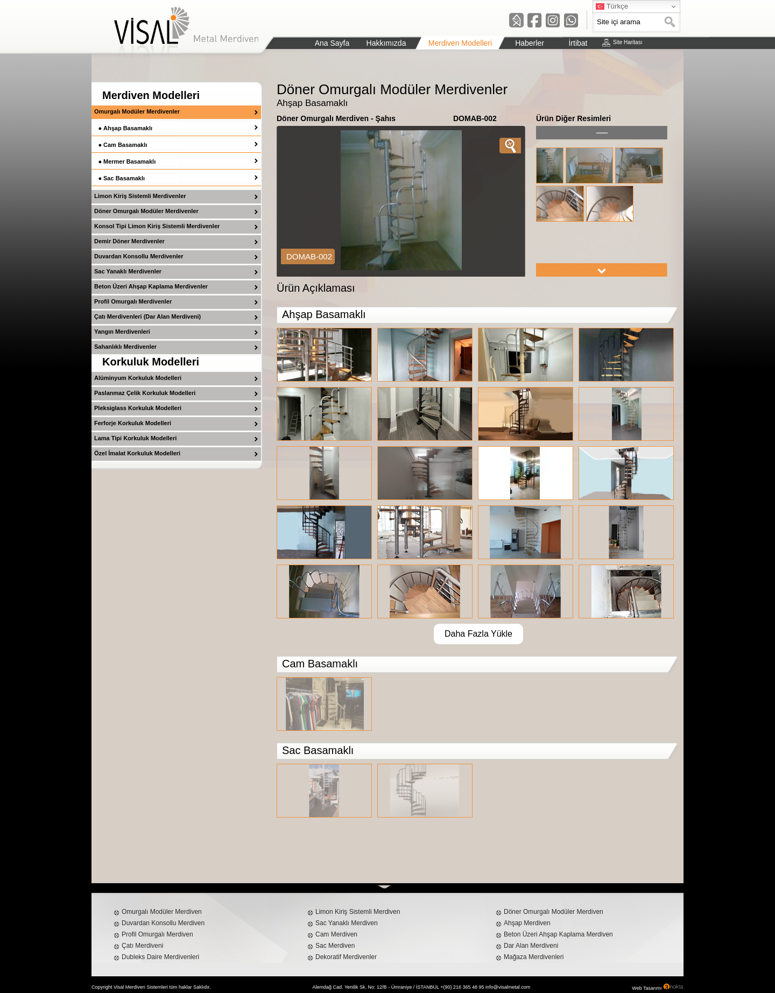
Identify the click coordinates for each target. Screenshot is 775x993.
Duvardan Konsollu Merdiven (163, 923)
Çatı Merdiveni (142, 945)
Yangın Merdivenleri (122, 331)
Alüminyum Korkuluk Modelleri (137, 378)
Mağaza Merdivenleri (533, 957)
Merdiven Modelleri (151, 95)
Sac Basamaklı (124, 178)
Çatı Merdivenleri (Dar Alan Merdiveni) (147, 316)
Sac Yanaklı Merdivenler (127, 271)
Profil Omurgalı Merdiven (157, 934)
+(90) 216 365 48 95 (462, 987)
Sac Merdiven (335, 945)
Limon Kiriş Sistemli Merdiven (357, 911)
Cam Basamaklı (125, 145)
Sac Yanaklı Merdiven (346, 923)
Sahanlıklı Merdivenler (125, 346)
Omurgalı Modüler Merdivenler (137, 111)
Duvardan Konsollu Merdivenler (139, 256)
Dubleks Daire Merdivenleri (160, 957)
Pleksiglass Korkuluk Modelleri (137, 408)
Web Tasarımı (646, 988)
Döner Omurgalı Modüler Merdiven (553, 911)
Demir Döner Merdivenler (129, 241)
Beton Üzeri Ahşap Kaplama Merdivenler (151, 286)
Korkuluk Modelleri (150, 362)
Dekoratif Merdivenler (346, 957)
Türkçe (612, 6)
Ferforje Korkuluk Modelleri (132, 423)
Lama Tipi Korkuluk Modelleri (135, 438)
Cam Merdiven (336, 934)
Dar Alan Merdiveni (531, 945)
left (601, 132)
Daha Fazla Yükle (478, 633)
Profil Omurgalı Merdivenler (133, 301)
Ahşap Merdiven (527, 923)
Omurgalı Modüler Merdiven (162, 911)
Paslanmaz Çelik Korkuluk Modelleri (144, 393)
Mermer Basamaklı (129, 161)
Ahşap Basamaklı (127, 128)
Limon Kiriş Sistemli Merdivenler (140, 196)
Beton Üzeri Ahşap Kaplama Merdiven (558, 934)
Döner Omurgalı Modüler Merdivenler (146, 211)
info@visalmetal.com (507, 987)
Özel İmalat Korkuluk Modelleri (137, 453)
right (601, 270)
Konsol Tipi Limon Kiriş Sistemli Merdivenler (157, 226)
